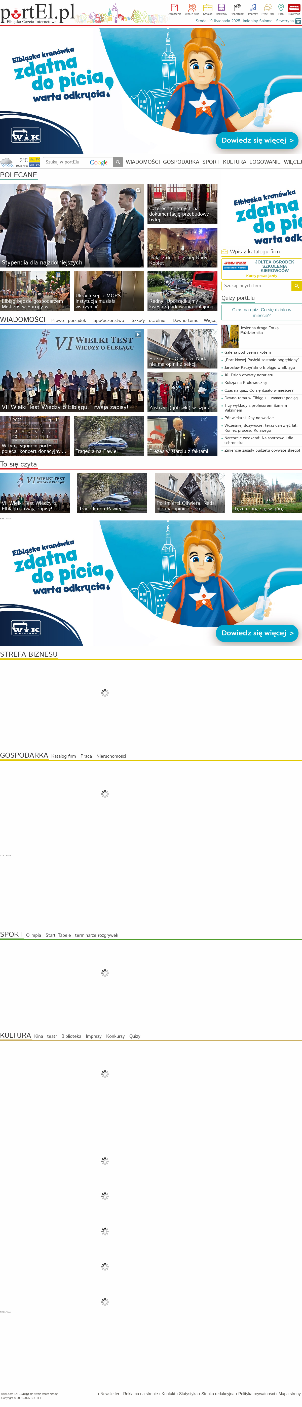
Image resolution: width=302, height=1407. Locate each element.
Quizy (134, 1036)
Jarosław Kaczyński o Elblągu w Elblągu (259, 368)
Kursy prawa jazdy (261, 276)
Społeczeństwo (108, 320)
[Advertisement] (151, 892)
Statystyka (188, 1394)
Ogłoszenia (174, 14)
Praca (86, 756)
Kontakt (168, 1394)
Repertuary (237, 14)
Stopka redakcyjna (218, 1394)
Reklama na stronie (140, 1394)
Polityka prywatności (256, 1394)
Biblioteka (71, 1036)
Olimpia (33, 935)
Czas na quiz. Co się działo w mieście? (258, 390)
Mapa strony (290, 1394)
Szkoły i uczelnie (148, 320)
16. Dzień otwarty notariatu (248, 375)
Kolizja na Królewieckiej (245, 383)
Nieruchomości (111, 756)
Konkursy (115, 1036)
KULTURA (234, 162)
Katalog (207, 14)
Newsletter (110, 1394)
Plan (281, 14)
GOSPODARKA (181, 162)
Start (51, 935)
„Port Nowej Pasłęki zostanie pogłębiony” (261, 360)
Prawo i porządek (68, 320)
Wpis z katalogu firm (250, 252)
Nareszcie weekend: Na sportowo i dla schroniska (258, 440)
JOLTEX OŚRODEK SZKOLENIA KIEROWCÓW (274, 266)
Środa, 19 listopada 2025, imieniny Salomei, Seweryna (245, 21)
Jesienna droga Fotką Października (259, 330)
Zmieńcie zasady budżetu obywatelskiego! (262, 450)
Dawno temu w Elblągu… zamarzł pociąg (261, 398)
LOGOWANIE (265, 162)
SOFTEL (36, 1397)
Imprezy (253, 14)
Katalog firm (63, 756)
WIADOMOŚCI (143, 162)
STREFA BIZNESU (29, 655)
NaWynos (294, 8)
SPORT (211, 162)
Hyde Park (267, 14)
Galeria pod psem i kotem (248, 352)
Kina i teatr (45, 1036)
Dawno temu (186, 320)
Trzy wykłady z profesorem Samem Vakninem (255, 408)
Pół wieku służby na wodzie (249, 418)
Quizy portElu (238, 298)
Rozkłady (221, 14)
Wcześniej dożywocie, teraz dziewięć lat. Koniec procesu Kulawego (261, 428)
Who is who (192, 14)
